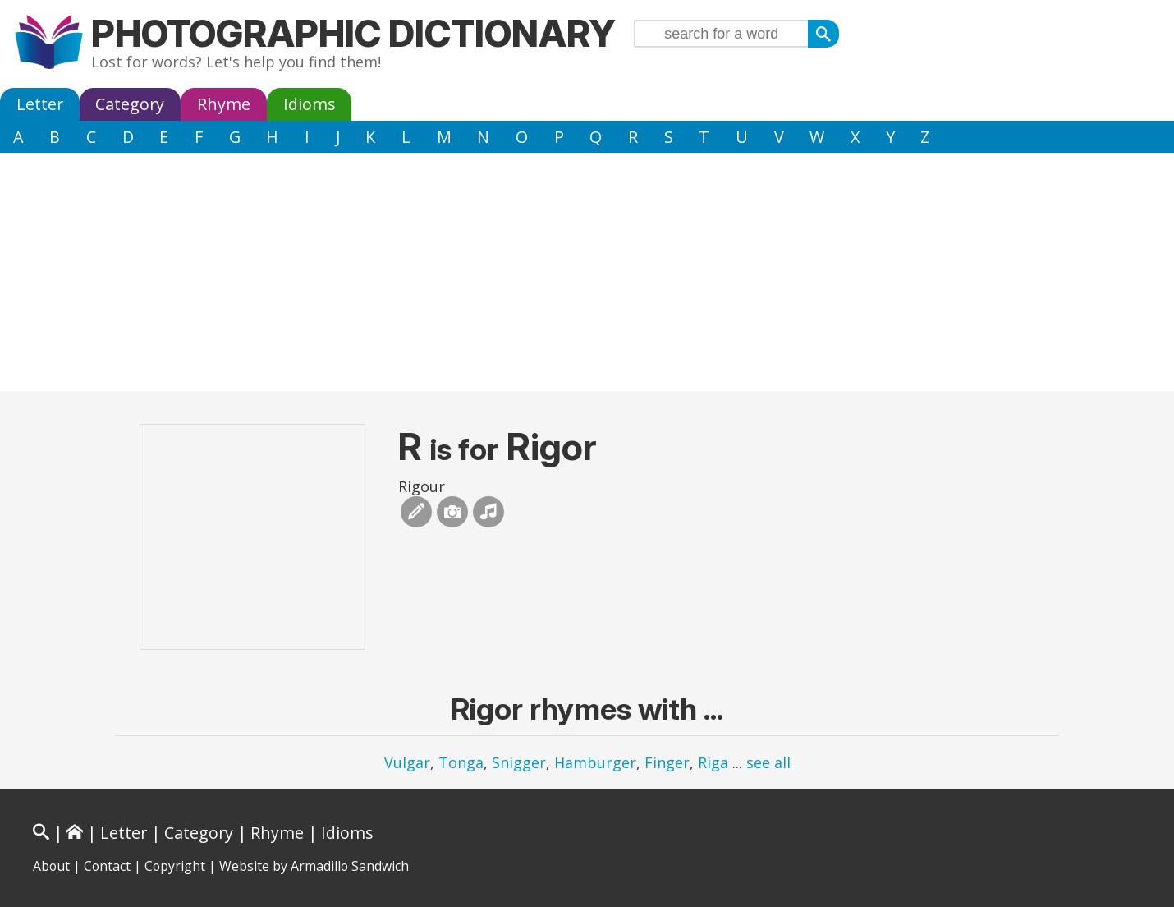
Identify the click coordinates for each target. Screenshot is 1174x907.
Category (129, 104)
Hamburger (595, 762)
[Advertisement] (587, 276)
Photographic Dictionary (353, 33)
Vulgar (407, 762)
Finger (667, 762)
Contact (107, 866)
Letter (39, 104)
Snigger (519, 762)
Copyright (174, 866)
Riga (713, 762)
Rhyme (223, 104)
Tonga (461, 762)
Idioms (309, 104)
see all (768, 762)
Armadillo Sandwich (350, 866)
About (51, 866)
